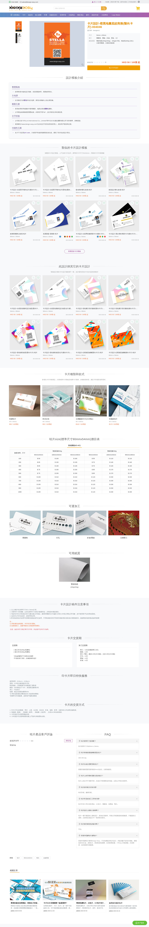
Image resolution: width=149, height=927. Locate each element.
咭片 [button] (18, 858)
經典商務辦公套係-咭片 (18, 234)
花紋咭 (30, 15)
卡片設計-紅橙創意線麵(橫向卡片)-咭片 (122, 352)
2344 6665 (13, 2)
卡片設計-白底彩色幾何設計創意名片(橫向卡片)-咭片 (58, 308)
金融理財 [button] (46, 858)
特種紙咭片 (113, 419)
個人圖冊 (38, 15)
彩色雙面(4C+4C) (74, 445)
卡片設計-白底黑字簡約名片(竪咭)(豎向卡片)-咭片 (58, 190)
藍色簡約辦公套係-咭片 (84, 190)
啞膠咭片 (12, 419)
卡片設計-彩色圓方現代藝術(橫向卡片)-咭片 (124, 308)
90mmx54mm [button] (28, 858)
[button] (138, 2)
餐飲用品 (80, 15)
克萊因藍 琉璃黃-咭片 (50, 234)
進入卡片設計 (113, 68)
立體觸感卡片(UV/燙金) (85, 419)
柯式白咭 (46, 419)
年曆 (45, 15)
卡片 (24, 15)
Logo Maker (116, 15)
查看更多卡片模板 (74, 251)
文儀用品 (72, 15)
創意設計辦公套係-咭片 (117, 190)
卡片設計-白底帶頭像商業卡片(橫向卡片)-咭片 (91, 234)
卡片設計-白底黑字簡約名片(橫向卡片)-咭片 (25, 190)
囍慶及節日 (53, 15)
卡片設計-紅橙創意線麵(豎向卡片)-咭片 (89, 352)
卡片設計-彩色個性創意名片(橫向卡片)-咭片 (58, 352)
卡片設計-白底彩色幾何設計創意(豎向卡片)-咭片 (25, 308)
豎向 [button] (37, 858)
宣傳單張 (63, 15)
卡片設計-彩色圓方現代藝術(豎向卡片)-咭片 (91, 308)
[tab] (18, 26)
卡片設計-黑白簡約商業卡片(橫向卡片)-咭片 (124, 234)
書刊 (87, 15)
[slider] (100, 62)
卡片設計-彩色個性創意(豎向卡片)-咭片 (23, 352)
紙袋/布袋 (95, 15)
